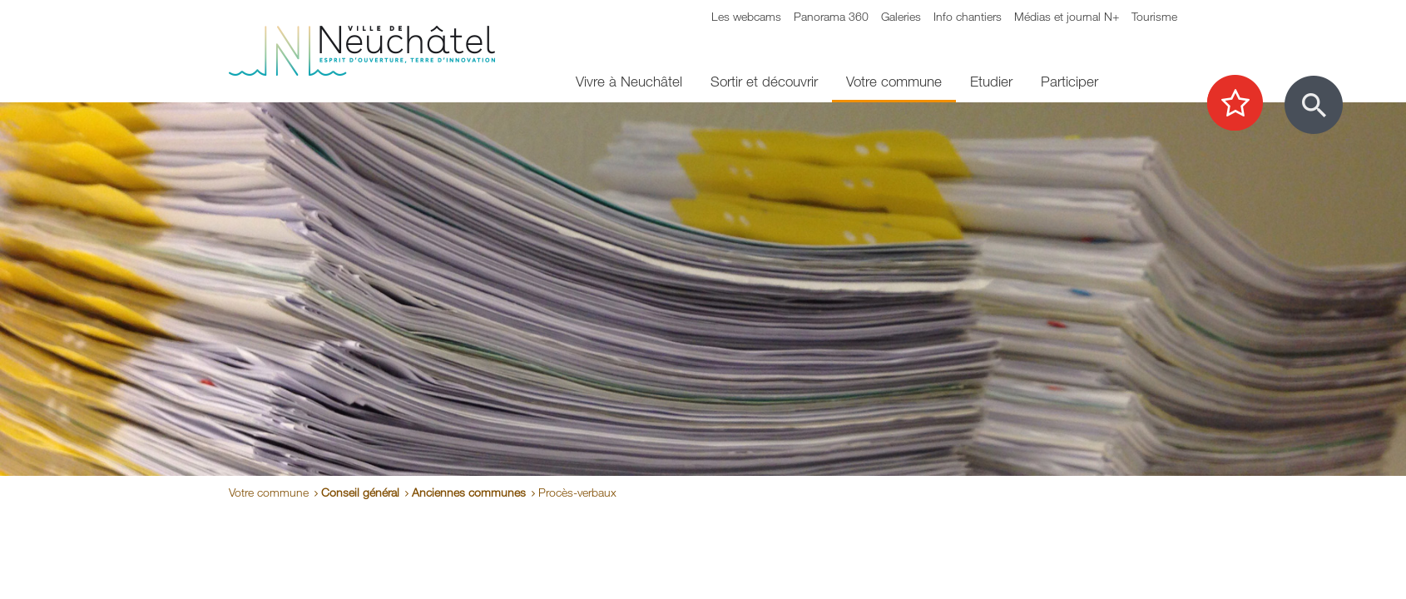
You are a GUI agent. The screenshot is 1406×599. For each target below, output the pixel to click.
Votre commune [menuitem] (894, 81)
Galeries (901, 16)
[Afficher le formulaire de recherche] (1314, 105)
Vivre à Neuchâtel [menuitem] (629, 81)
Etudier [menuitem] (991, 81)
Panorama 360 (831, 16)
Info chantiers (967, 16)
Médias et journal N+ (1066, 16)
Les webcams (746, 16)
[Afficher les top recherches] (1243, 104)
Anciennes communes (469, 492)
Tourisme (1154, 16)
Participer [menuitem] (1069, 81)
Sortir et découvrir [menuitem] (764, 81)
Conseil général (360, 492)
